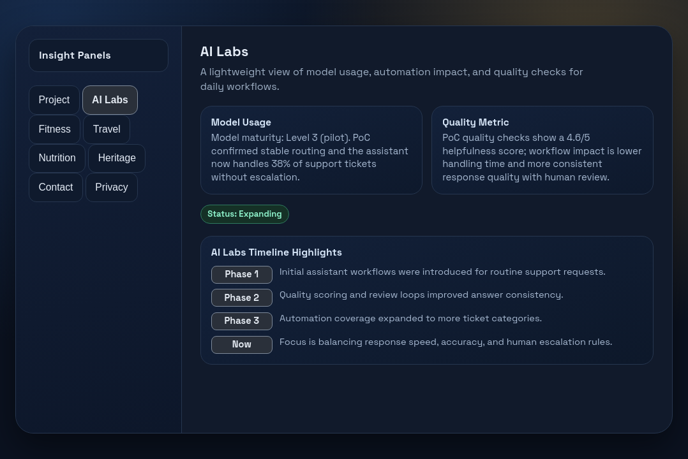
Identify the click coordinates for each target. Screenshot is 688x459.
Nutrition (56, 157)
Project (54, 99)
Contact (55, 187)
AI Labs (110, 99)
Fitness (54, 129)
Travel (107, 129)
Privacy (111, 187)
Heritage (117, 157)
